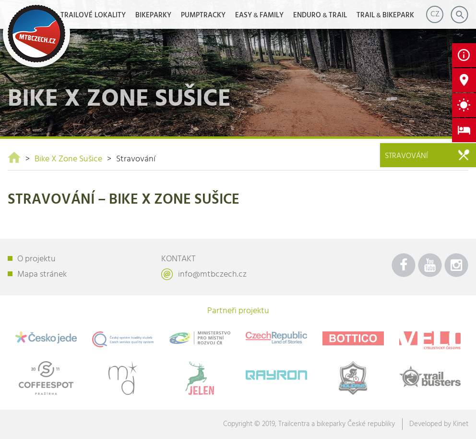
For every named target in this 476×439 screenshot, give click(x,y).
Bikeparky (153, 15)
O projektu (36, 259)
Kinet (460, 424)
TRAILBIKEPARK (385, 15)
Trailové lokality (93, 15)
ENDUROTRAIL (320, 15)
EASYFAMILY (259, 15)
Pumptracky (203, 15)
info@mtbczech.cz (212, 274)
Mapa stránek (42, 274)
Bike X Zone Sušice (68, 159)
